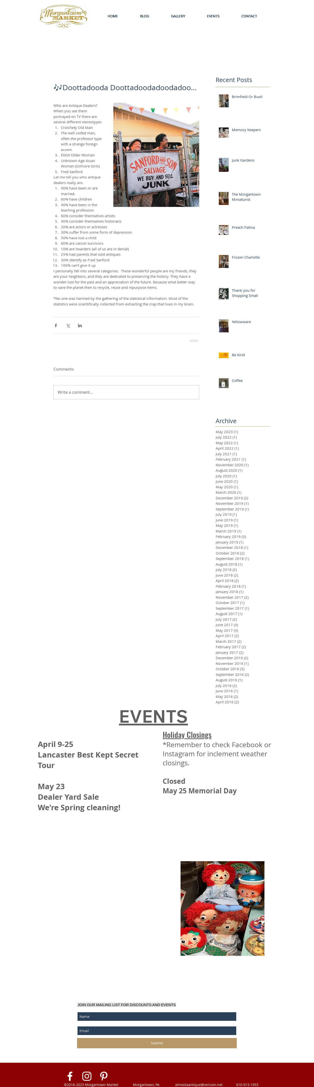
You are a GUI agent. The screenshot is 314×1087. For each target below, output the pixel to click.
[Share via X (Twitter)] (67, 325)
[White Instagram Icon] (87, 1076)
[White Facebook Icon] (70, 1076)
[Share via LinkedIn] (80, 325)
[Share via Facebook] (55, 325)
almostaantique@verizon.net (198, 1084)
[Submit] (157, 1043)
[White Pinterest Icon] (104, 1076)
